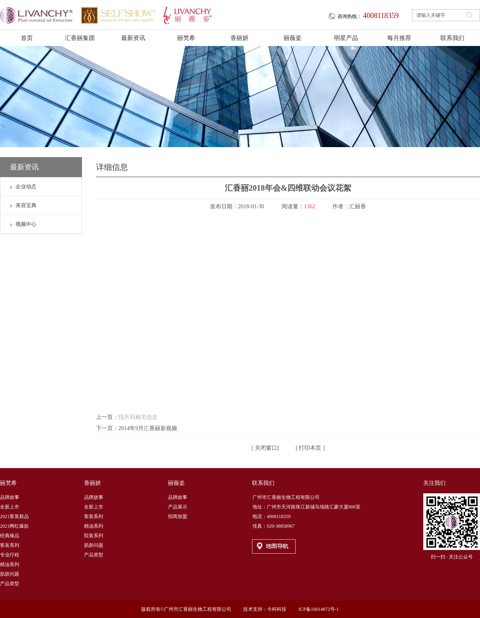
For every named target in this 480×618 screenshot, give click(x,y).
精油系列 (9, 564)
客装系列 (9, 545)
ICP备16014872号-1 (318, 609)
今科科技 (276, 609)
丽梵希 (8, 483)
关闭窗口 (265, 448)
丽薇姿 (176, 483)
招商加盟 (177, 516)
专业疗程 (9, 555)
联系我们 (263, 483)
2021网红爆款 (14, 526)
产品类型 (9, 583)
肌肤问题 (9, 574)
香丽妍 (92, 483)
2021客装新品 (14, 516)
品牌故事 (9, 497)
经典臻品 (9, 535)
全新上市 (9, 507)
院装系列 (93, 535)
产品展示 (177, 507)
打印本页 (310, 448)
